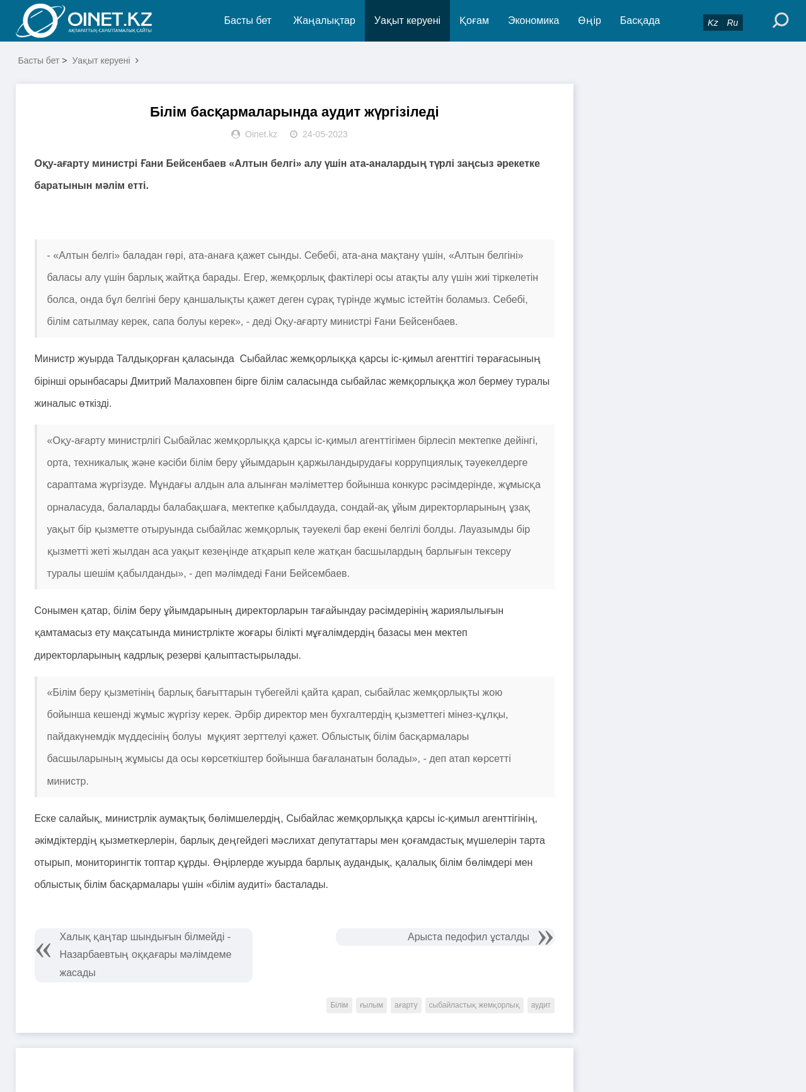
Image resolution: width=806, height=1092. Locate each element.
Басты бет (248, 20)
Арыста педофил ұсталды (468, 936)
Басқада (640, 20)
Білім (339, 1005)
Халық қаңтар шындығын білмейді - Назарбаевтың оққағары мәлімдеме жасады (146, 955)
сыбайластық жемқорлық (474, 1005)
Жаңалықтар (324, 20)
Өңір (589, 20)
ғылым (372, 1005)
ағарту (405, 1005)
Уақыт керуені (407, 20)
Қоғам (474, 20)
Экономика (534, 20)
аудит (541, 1005)
